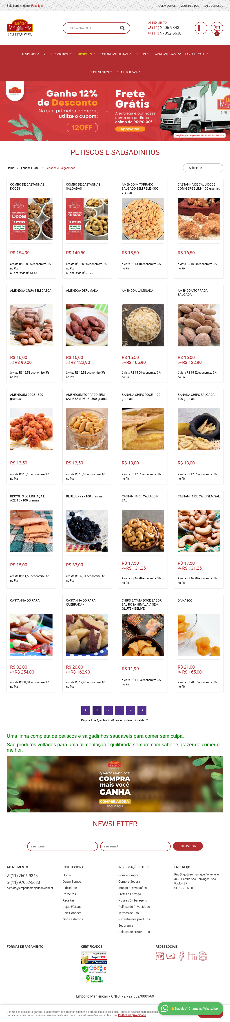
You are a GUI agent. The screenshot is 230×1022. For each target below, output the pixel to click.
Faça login (37, 6)
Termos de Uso (128, 913)
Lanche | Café (195, 54)
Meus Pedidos (189, 5)
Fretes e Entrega (129, 894)
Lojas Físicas (72, 906)
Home (67, 875)
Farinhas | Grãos (165, 54)
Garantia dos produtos (134, 919)
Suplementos (99, 72)
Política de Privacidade (134, 906)
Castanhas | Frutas (114, 54)
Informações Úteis (133, 867)
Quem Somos (167, 5)
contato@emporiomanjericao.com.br (30, 888)
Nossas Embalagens (132, 900)
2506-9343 (165, 27)
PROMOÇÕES (84, 54)
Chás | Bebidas (127, 72)
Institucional (74, 867)
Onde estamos (73, 919)
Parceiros (69, 894)
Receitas (69, 900)
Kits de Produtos (56, 54)
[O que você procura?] (122, 28)
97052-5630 (166, 33)
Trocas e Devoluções (132, 888)
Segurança (125, 925)
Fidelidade (70, 888)
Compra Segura (129, 881)
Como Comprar (129, 875)
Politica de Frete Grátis (134, 932)
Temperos (28, 54)
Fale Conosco (213, 5)
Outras (141, 54)
